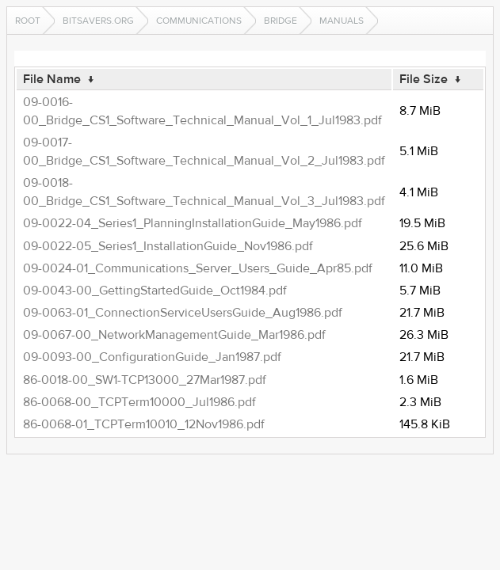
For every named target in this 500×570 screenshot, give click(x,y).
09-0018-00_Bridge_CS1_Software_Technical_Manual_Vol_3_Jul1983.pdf (204, 192)
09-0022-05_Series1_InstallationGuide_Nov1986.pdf (168, 246)
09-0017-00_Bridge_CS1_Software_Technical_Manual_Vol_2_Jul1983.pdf (204, 152)
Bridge (280, 20)
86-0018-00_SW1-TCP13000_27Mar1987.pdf (144, 380)
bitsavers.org (98, 20)
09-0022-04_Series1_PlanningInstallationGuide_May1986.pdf (192, 223)
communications (199, 20)
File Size (423, 79)
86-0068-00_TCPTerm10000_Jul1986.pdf (139, 402)
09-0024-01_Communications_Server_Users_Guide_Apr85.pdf (197, 268)
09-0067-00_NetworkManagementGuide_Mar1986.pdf (174, 335)
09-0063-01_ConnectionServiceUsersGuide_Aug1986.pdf (182, 313)
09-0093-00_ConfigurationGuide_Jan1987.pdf (152, 357)
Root (27, 20)
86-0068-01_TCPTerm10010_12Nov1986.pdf (144, 424)
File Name (52, 79)
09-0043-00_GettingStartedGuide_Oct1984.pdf (155, 290)
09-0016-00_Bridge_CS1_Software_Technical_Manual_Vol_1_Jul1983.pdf (202, 111)
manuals (341, 20)
